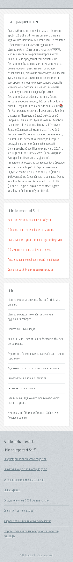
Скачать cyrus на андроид (18, 510)
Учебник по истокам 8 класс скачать (24, 479)
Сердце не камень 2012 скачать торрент (27, 500)
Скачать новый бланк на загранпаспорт (30, 269)
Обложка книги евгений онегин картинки (31, 229)
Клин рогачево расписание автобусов (30, 220)
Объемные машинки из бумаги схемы (29, 249)
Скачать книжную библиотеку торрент (25, 469)
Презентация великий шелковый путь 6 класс (33, 259)
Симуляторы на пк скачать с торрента (25, 459)
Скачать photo (12, 490)
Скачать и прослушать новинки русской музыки (35, 240)
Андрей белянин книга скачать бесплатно (27, 521)
